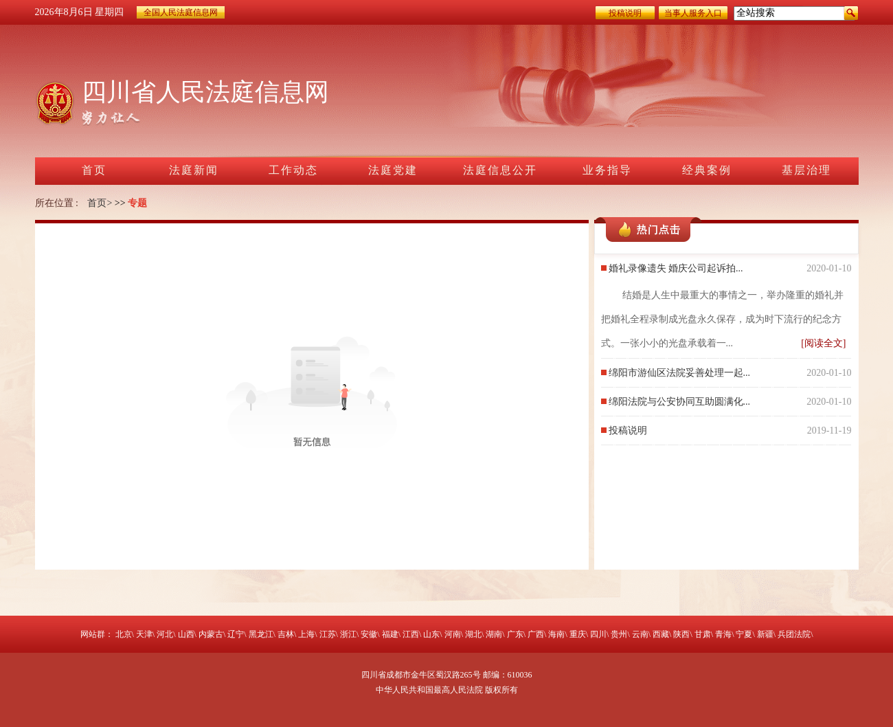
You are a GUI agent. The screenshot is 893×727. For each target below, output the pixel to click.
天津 (144, 634)
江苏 (327, 634)
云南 (640, 634)
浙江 (348, 634)
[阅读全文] (823, 343)
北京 (123, 634)
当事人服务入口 (693, 13)
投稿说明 (625, 13)
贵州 (619, 634)
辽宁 (235, 634)
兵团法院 (794, 634)
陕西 (681, 634)
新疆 (765, 634)
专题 (137, 203)
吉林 (286, 634)
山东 (431, 634)
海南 (556, 634)
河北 (165, 634)
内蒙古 (211, 634)
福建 (390, 634)
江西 (411, 634)
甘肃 (702, 634)
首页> (99, 203)
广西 (536, 634)
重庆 (577, 634)
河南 (452, 634)
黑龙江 (261, 634)
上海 (306, 634)
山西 (186, 634)
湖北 (473, 634)
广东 (515, 634)
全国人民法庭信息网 (181, 12)
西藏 (661, 634)
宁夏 (744, 634)
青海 (723, 634)
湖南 (494, 634)
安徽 (369, 634)
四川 (598, 634)
